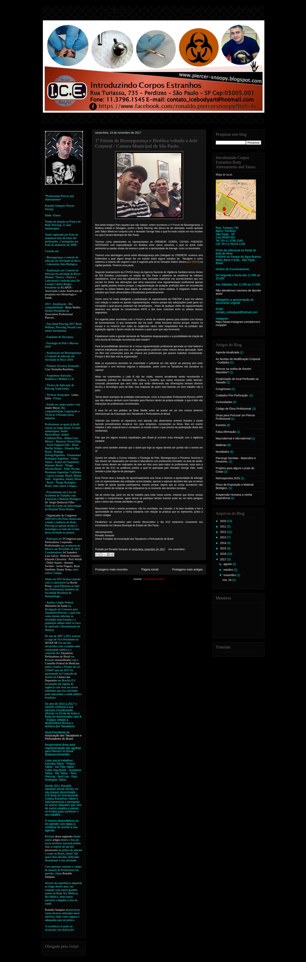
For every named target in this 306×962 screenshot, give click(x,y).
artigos (56, 839)
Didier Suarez (54, 562)
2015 (223, 548)
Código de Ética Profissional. (234, 408)
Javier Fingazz (64, 566)
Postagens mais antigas (187, 569)
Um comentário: (176, 549)
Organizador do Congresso (62, 515)
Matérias (221, 445)
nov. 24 (227, 580)
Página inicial (149, 569)
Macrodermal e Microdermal (233, 438)
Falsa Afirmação (226, 431)
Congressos (223, 389)
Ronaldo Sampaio (55, 909)
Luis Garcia (51, 555)
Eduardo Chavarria (55, 559)
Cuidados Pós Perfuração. (232, 395)
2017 (223, 559)
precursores (51, 850)
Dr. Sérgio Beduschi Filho (59, 502)
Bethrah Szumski (70, 555)
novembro (230, 575)
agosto (228, 564)
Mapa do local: (224, 174)
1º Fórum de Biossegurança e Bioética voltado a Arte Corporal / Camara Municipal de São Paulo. (146, 143)
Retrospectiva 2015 (228, 478)
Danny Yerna (64, 569)
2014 (223, 543)
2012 (223, 531)
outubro (228, 569)
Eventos (221, 425)
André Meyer (52, 407)
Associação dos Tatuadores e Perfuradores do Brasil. (63, 737)
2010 (223, 521)
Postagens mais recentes (111, 569)
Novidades (222, 451)
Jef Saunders (70, 552)
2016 (223, 553)
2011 (223, 526)
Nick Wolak (75, 559)
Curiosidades (224, 402)
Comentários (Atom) (153, 579)
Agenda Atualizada (227, 352)
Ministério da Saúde (56, 605)
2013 (223, 537)
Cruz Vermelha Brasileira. (59, 369)
